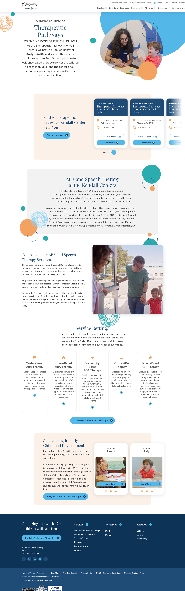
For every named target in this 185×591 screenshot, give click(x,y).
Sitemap (59, 578)
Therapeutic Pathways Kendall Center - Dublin (110, 109)
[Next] (113, 153)
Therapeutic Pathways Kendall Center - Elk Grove (146, 109)
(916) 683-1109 (144, 131)
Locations (68, 8)
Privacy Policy (92, 574)
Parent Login (138, 3)
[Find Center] (153, 8)
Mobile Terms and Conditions (116, 574)
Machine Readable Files (144, 574)
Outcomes (117, 8)
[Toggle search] (161, 2)
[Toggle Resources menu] (91, 8)
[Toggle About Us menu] (105, 8)
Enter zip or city (133, 8)
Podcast (109, 537)
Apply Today (142, 541)
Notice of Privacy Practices (34, 574)
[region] (128, 127)
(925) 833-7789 (108, 128)
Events (77, 557)
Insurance (79, 8)
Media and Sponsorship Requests (37, 578)
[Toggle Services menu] (56, 8)
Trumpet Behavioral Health (97, 3)
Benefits (141, 537)
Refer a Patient (125, 3)
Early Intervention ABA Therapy (85, 533)
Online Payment (151, 3)
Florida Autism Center (77, 3)
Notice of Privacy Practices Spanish (66, 574)
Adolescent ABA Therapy (86, 539)
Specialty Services (82, 543)
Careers (113, 3)
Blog (107, 532)
